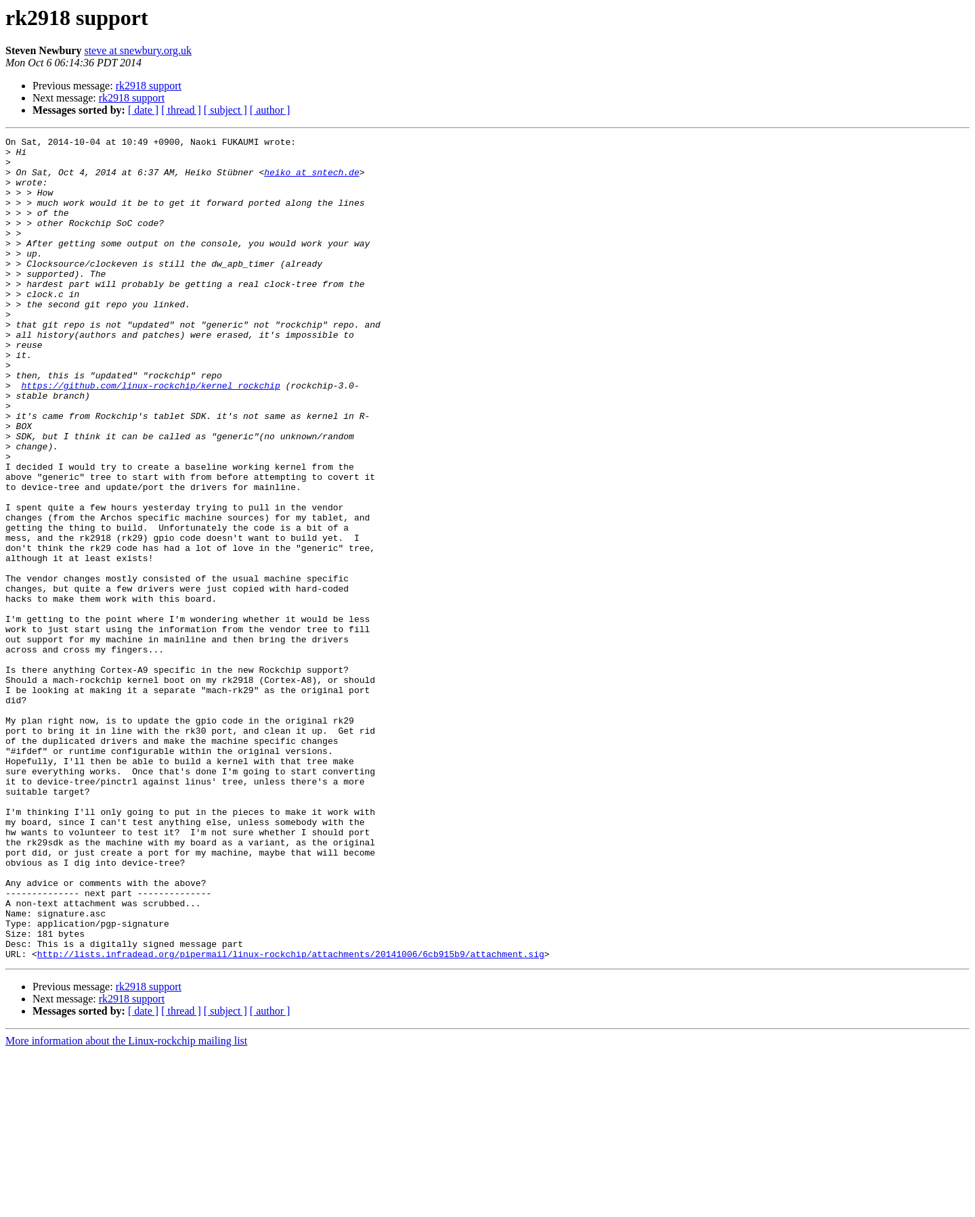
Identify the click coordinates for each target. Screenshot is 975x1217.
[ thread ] (181, 110)
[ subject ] (225, 110)
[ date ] (143, 110)
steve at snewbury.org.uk (138, 50)
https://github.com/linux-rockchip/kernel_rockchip (150, 436)
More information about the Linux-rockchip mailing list (126, 1205)
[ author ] (270, 110)
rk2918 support (148, 85)
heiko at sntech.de (311, 180)
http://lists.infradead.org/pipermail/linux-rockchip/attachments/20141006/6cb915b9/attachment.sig (290, 1118)
